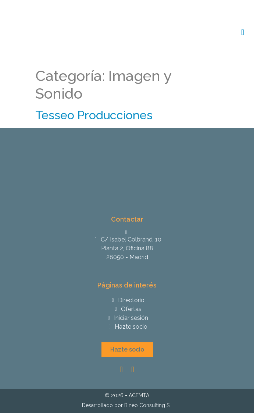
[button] (127, 349)
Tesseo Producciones (94, 115)
